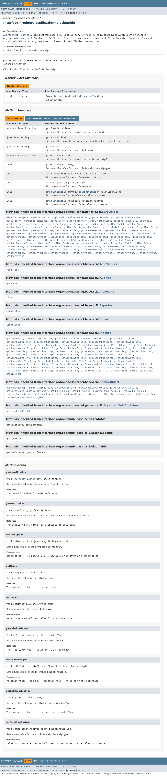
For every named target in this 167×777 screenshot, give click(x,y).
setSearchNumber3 (42, 364)
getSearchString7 (17, 354)
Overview (6, 3)
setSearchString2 (116, 367)
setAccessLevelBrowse (69, 394)
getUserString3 (16, 237)
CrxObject (55, 38)
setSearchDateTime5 (101, 358)
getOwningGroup (60, 391)
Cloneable (88, 35)
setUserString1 (104, 253)
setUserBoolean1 (125, 240)
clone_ (10, 297)
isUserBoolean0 (76, 237)
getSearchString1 (17, 351)
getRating (76, 224)
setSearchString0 (67, 367)
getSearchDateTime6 (73, 342)
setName (50, 182)
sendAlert (12, 269)
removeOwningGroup (134, 391)
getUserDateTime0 (17, 230)
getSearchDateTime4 (18, 342)
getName (50, 146)
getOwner (42, 391)
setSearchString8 (116, 370)
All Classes (69, 9)
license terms (144, 773)
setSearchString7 (92, 370)
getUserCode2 (14, 227)
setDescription (55, 173)
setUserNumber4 (60, 253)
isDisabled (57, 237)
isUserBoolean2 (120, 237)
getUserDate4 (149, 227)
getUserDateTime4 (116, 230)
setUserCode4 (14, 246)
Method (43, 13)
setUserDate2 (72, 246)
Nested (16, 13)
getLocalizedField (18, 411)
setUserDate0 (34, 246)
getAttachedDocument (129, 217)
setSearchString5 (42, 370)
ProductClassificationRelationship (26, 50)
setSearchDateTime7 (18, 361)
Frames (40, 9)
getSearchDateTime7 (101, 342)
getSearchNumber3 (119, 345)
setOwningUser (15, 397)
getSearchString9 (67, 354)
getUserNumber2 (38, 233)
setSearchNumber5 (92, 364)
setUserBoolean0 (102, 240)
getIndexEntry (15, 338)
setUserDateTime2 (42, 249)
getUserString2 (148, 233)
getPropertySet (28, 224)
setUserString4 (16, 256)
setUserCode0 (84, 243)
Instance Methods (38, 118)
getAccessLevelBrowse (93, 387)
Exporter (69, 38)
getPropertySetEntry (54, 224)
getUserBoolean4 (95, 224)
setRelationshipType (59, 200)
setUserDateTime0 (133, 246)
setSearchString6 (67, 370)
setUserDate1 (53, 246)
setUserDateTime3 (67, 249)
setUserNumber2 (16, 253)
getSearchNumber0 (45, 345)
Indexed (147, 38)
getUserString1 (126, 233)
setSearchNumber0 (100, 361)
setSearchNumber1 (125, 361)
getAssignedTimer (103, 217)
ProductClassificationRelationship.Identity (74, 96)
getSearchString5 (116, 351)
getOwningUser (81, 391)
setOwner (152, 394)
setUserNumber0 (115, 249)
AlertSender (10, 35)
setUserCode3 (142, 243)
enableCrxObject (41, 217)
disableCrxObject (17, 217)
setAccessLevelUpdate (130, 394)
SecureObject (92, 41)
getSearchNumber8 (92, 348)
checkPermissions (65, 387)
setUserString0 (82, 253)
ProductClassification (21, 128)
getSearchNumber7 (67, 348)
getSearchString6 (141, 351)
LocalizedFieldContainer (19, 41)
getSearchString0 (141, 348)
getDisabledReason (36, 220)
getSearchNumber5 (17, 348)
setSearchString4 (17, 370)
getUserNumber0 (139, 230)
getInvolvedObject (125, 220)
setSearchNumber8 (17, 367)
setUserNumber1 (137, 249)
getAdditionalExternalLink (71, 217)
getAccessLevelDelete (123, 387)
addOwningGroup (16, 387)
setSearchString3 (141, 367)
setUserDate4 (111, 246)
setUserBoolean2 (16, 243)
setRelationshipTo (57, 191)
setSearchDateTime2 (18, 358)
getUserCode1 (135, 224)
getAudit (11, 283)
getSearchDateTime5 (46, 342)
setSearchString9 (141, 370)
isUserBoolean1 (98, 237)
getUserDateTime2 (67, 230)
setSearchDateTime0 (93, 354)
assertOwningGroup (40, 387)
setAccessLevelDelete (100, 394)
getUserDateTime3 (92, 230)
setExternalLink (78, 240)
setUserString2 (126, 253)
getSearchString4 (92, 351)
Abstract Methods (65, 118)
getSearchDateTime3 (121, 338)
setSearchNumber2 (17, 364)
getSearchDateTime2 (94, 338)
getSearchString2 (42, 351)
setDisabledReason (53, 240)
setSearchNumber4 (67, 364)
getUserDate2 (111, 227)
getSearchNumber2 (94, 345)
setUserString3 (148, 253)
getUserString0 (104, 233)
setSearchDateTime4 (73, 358)
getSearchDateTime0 (39, 338)
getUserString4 (38, 237)
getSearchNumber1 (70, 345)
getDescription (55, 137)
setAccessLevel (43, 394)
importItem (13, 324)
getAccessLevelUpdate (20, 391)
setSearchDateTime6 (128, 358)
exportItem (13, 311)
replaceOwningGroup (18, 394)
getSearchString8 (42, 354)
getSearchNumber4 (144, 345)
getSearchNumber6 (42, 348)
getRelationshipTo (57, 155)
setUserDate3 (91, 246)
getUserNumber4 (82, 233)
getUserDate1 (91, 227)
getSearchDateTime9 (18, 345)
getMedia (145, 220)
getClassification (57, 128)
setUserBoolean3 (40, 243)
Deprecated (53, 3)
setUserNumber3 (38, 253)
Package (17, 3)
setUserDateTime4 (92, 249)
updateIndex (14, 374)
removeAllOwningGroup (107, 391)
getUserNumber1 (16, 233)
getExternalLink (100, 220)
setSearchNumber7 (141, 364)
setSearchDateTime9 (73, 361)
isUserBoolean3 (142, 237)
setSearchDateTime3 (46, 358)
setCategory (14, 240)
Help (64, 3)
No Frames (51, 9)
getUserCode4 (53, 227)
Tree (42, 3)
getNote (11, 224)
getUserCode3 (34, 227)
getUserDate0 (72, 227)
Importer (133, 38)
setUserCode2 (123, 243)
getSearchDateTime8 (128, 342)
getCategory (14, 220)
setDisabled (31, 240)
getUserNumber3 (60, 233)
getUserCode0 (116, 224)
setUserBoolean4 (63, 243)
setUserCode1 (104, 243)
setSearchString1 (92, 367)
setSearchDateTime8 (46, 361)
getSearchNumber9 (116, 348)
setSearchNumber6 (116, 364)
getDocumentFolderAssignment (69, 220)
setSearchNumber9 (42, 367)
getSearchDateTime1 (66, 338)
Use (36, 3)
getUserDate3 (130, 227)
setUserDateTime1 (17, 249)
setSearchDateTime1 (120, 354)
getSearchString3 (67, 351)
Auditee (26, 35)
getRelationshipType (59, 164)
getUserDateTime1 (42, 230)
